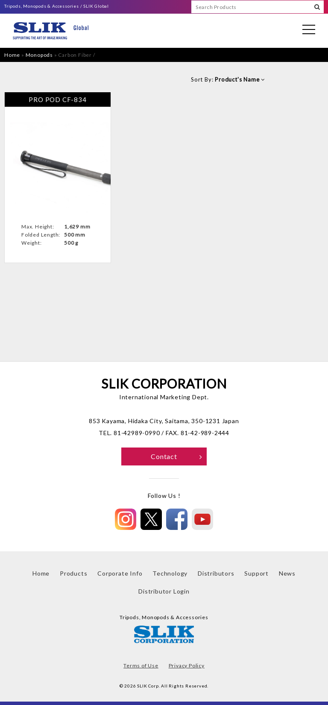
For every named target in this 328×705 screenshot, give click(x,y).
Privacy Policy (187, 665)
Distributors (216, 573)
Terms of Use (140, 665)
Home (12, 55)
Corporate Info (119, 573)
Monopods (39, 55)
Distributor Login (164, 591)
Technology (169, 573)
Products (73, 573)
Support (256, 573)
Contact (176, 456)
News (287, 573)
